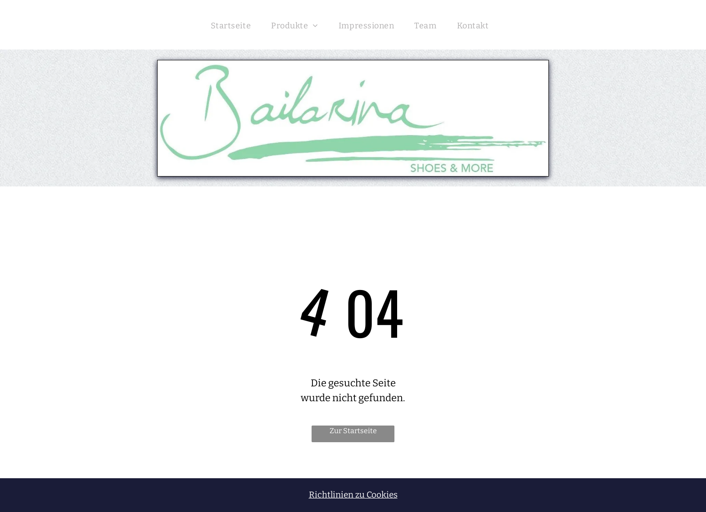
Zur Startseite (353, 430)
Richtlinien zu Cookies (353, 494)
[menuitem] (234, 24)
